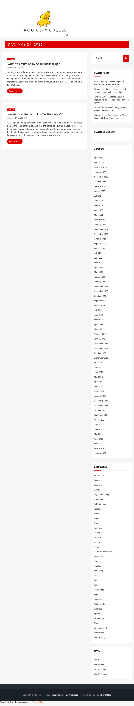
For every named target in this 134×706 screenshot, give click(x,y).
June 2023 (98, 315)
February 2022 (100, 391)
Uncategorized (100, 628)
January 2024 (100, 281)
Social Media (99, 604)
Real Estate (99, 590)
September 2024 (101, 243)
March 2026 (99, 162)
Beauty (97, 480)
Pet (95, 580)
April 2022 (98, 382)
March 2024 (99, 272)
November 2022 (101, 348)
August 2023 (99, 305)
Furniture (98, 528)
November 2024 (101, 234)
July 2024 (98, 253)
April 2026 (98, 158)
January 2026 (100, 172)
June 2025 (98, 201)
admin (11, 68)
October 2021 (100, 410)
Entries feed (99, 664)
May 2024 (98, 262)
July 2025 (98, 196)
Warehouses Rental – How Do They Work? (35, 114)
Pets (96, 585)
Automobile (99, 475)
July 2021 (98, 424)
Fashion (97, 509)
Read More (14, 91)
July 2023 (98, 310)
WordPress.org (100, 674)
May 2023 (98, 320)
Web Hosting (99, 637)
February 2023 (100, 334)
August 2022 (99, 363)
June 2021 (98, 429)
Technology (99, 618)
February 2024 (100, 277)
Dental (97, 490)
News (96, 575)
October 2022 (100, 353)
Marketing (98, 571)
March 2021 (99, 443)
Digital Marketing (101, 494)
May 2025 (98, 205)
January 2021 (100, 453)
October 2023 (100, 296)
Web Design (99, 633)
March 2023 (99, 329)
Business (98, 485)
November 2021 (101, 405)
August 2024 (99, 248)
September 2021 (101, 415)
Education (98, 499)
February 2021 (100, 448)
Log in (96, 660)
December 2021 (101, 401)
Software (98, 609)
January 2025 (100, 224)
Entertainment (100, 504)
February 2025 (100, 220)
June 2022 (98, 372)
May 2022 (98, 377)
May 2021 (98, 434)
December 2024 (101, 229)
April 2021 (98, 439)
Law (96, 561)
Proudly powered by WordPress (65, 695)
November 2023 (101, 291)
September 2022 (101, 358)
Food (96, 523)
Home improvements (103, 552)
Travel (96, 623)
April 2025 (98, 210)
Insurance (98, 556)
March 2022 (99, 386)
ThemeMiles (105, 695)
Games (97, 532)
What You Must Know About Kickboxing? (34, 64)
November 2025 (101, 177)
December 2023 (101, 286)
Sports (97, 614)
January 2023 (100, 339)
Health (97, 542)
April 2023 (98, 324)
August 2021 (99, 420)
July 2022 (98, 367)
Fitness (11, 59)
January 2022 (100, 396)
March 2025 (99, 215)
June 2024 (98, 258)
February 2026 (100, 167)
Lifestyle (97, 566)
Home (96, 547)
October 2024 (100, 239)
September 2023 (101, 301)
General (11, 109)
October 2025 (100, 182)
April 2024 (98, 267)
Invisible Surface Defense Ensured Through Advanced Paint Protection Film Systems (111, 100)
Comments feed (101, 669)
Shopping (98, 599)
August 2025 (99, 191)
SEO (96, 594)
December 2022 (101, 343)
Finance (97, 513)
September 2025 (101, 186)
